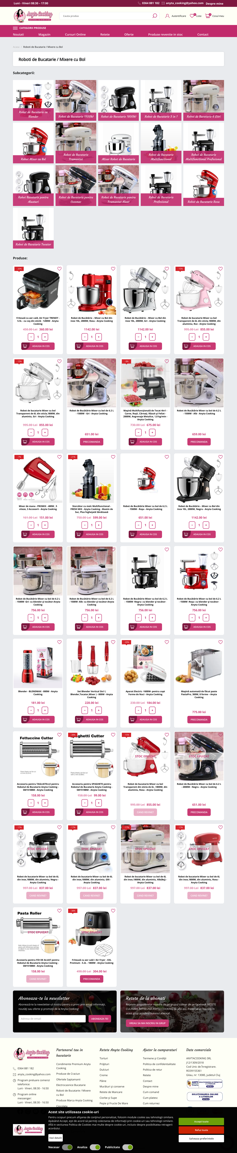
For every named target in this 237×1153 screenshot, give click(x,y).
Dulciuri (104, 1070)
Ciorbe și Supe (108, 1098)
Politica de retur (152, 1070)
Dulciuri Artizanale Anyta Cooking (71, 1123)
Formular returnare (154, 1109)
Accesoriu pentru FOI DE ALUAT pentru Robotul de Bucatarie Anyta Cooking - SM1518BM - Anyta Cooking (38, 962)
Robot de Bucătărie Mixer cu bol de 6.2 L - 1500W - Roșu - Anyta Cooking (145, 508)
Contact (202, 34)
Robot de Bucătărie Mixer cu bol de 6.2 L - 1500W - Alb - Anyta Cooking (199, 412)
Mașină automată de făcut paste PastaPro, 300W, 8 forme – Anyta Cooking (199, 694)
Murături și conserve (112, 1086)
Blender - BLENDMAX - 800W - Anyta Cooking (38, 693)
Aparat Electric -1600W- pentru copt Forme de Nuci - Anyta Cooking (145, 693)
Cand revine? (145, 812)
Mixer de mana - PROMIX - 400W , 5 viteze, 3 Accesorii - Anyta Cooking (38, 508)
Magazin (45, 34)
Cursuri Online (75, 34)
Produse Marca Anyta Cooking (74, 1100)
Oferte (128, 34)
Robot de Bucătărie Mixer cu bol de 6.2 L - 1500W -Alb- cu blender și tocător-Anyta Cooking (91, 601)
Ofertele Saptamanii (68, 1079)
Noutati (18, 34)
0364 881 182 (23, 1068)
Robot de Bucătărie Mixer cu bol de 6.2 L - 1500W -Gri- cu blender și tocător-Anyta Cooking (38, 601)
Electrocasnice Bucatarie (71, 1085)
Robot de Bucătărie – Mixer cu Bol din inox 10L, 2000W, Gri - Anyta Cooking (145, 319)
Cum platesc (150, 1098)
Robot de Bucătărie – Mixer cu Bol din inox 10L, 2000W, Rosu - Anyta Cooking (92, 319)
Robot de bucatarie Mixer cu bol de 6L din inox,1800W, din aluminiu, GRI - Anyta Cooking (91, 879)
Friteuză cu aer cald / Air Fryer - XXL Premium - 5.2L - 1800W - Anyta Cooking (91, 961)
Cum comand (151, 1092)
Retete (105, 34)
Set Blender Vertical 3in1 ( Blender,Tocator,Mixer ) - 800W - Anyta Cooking (91, 694)
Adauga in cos (36, 346)
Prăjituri (104, 1064)
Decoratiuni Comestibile (70, 1131)
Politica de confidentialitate (159, 1064)
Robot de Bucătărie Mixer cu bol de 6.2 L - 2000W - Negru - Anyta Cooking (199, 785)
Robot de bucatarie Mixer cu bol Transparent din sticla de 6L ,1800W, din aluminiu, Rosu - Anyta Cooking (145, 786)
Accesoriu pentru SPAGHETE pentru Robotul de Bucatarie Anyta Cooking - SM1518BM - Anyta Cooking (91, 786)
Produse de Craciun (68, 1074)
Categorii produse (32, 28)
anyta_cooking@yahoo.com (32, 1074)
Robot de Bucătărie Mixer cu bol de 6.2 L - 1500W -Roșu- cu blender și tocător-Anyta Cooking (199, 601)
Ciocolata (61, 1106)
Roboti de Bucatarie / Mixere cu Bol (73, 1093)
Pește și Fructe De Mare (114, 1103)
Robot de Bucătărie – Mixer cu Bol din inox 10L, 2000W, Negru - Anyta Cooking (199, 508)
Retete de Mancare (111, 1092)
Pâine (103, 1081)
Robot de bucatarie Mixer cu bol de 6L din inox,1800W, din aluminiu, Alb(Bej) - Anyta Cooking (145, 879)
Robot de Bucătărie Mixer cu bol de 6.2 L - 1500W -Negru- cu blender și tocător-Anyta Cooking (145, 601)
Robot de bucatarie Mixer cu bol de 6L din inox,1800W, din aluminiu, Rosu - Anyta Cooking (199, 879)
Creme (104, 1075)
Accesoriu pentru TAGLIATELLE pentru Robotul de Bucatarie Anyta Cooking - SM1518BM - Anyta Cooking (38, 786)
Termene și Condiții (154, 1058)
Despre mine (150, 1086)
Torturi (104, 1058)
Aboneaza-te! (99, 1018)
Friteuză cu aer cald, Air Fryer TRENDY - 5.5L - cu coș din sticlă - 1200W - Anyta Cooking (37, 320)
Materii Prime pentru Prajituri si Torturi (74, 1114)
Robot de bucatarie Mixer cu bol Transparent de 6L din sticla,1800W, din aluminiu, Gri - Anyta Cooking (38, 413)
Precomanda (91, 441)
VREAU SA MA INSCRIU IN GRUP (147, 1023)
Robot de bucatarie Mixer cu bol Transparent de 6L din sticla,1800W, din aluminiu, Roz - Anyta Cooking (199, 320)
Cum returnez (151, 1103)
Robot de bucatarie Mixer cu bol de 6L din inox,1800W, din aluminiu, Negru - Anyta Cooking (38, 879)
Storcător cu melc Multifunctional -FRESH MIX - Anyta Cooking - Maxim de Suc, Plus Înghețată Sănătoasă (91, 509)
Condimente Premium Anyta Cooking (73, 1066)
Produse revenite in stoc (165, 34)
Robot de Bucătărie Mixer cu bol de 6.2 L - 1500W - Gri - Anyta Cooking (91, 412)
